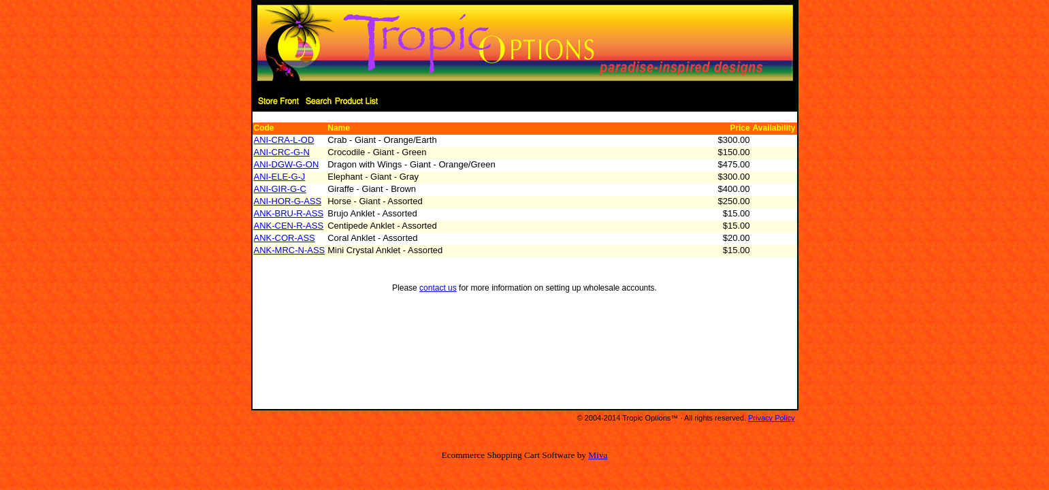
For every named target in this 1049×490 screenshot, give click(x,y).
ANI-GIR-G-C (280, 189)
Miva (597, 455)
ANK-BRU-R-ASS (289, 213)
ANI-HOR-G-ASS (288, 201)
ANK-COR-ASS (284, 238)
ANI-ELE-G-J (280, 177)
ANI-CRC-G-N (282, 152)
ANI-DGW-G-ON (286, 164)
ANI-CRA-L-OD (284, 140)
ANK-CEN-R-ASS (289, 225)
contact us (438, 288)
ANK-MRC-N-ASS (289, 250)
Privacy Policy (771, 418)
